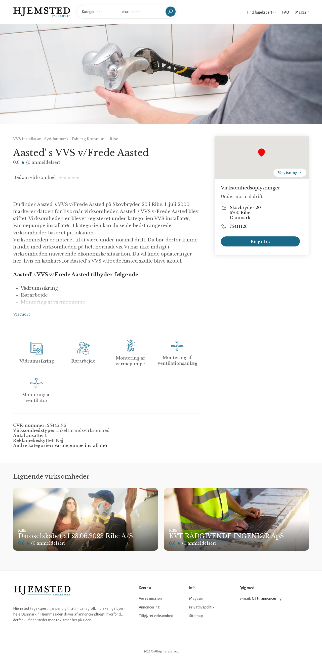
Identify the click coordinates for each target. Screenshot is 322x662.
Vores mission (150, 598)
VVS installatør (27, 139)
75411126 (239, 226)
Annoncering (149, 607)
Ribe (114, 139)
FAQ (285, 12)
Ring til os (260, 241)
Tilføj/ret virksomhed (156, 616)
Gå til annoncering (266, 598)
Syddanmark (56, 139)
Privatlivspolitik (201, 607)
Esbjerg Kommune (89, 139)
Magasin (302, 12)
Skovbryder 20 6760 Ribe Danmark (245, 212)
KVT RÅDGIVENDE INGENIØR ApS (226, 536)
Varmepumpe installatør (81, 445)
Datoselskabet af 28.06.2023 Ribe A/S (75, 536)
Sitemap (196, 616)
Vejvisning (290, 173)
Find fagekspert (261, 12)
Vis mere (22, 314)
